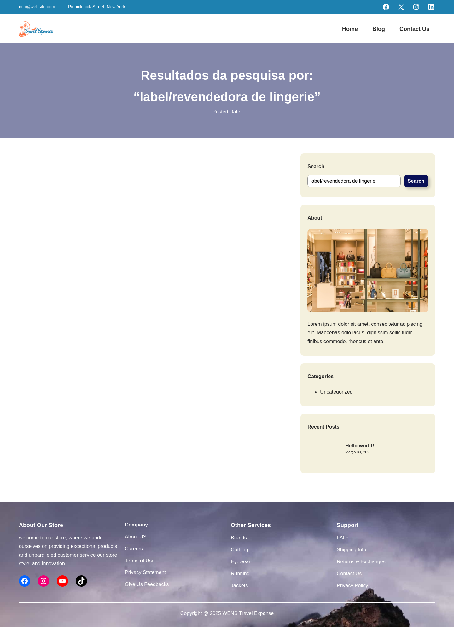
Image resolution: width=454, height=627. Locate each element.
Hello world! (359, 445)
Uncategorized (336, 391)
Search (416, 181)
